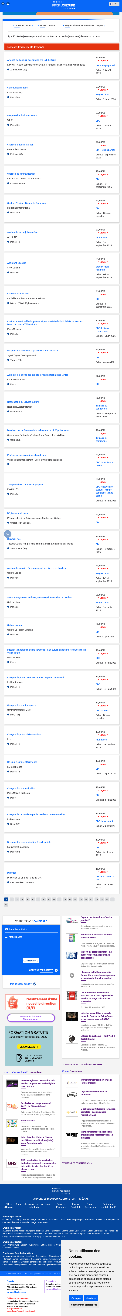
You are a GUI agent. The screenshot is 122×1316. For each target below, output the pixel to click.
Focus (72, 1071)
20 (107, 899)
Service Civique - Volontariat (16, 1222)
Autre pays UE (39, 1236)
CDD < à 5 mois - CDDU (54, 1219)
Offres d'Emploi (8, 1206)
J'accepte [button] (76, 1298)
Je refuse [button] (91, 1298)
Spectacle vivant (11, 1247)
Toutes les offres (23, 25)
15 (80, 899)
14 (75, 899)
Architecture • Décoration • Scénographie (54, 1256)
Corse (83, 1230)
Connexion (31, 960)
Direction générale (29, 1261)
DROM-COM (103, 1233)
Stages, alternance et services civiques (85, 25)
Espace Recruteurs (90, 1206)
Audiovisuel (34, 1244)
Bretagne (56, 1230)
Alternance (42, 1222)
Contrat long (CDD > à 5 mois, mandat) (25, 1219)
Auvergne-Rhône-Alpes (13, 1230)
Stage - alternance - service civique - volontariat (34, 1206)
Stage (33, 1222)
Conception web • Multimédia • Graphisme (22, 1258)
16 (86, 899)
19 (102, 899)
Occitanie (48, 1233)
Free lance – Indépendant (107, 1219)
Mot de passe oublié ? (23, 983)
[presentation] (24, 948)
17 (91, 899)
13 (70, 899)
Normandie (19, 1233)
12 (64, 899)
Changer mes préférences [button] (84, 1304)
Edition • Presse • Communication (55, 1244)
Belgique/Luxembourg (13, 1236)
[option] (91, 1115)
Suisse (28, 1236)
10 (54, 899)
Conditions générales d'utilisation (37, 1273)
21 (112, 899)
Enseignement (45, 1261)
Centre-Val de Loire (70, 1230)
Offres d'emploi (49, 25)
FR (113, 4)
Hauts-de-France (106, 1230)
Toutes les (83, 1064)
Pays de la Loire (61, 1233)
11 (59, 899)
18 (96, 899)
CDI (5, 1219)
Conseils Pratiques (61, 1206)
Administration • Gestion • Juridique (18, 1256)
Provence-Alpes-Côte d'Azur (83, 1233)
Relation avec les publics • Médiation (19, 1264)
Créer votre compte (43, 970)
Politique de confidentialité (109, 1206)
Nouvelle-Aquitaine (33, 1233)
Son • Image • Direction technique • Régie (56, 1264)
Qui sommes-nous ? (13, 1273)
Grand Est (92, 1230)
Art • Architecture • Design (15, 1244)
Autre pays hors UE (56, 1236)
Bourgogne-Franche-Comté (38, 1230)
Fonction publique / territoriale (80, 1219)
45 (6, 904)
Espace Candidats (76, 1206)
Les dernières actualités (22, 1072)
